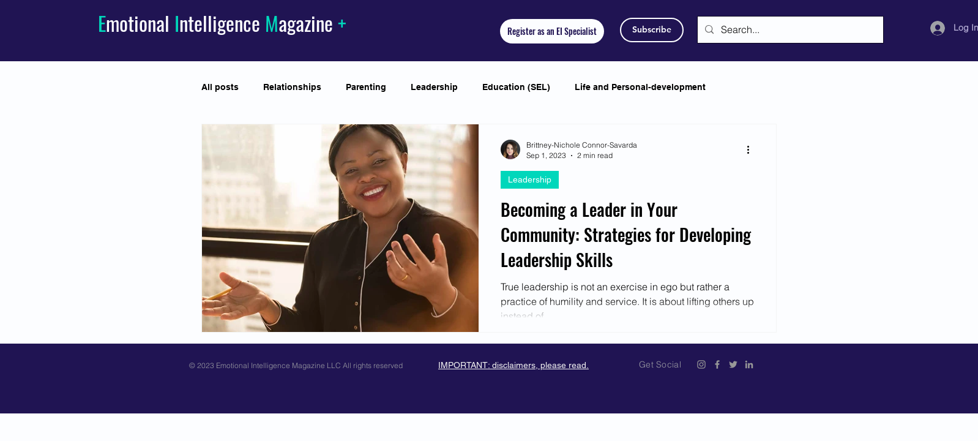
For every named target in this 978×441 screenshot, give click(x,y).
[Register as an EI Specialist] (552, 31)
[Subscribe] (652, 30)
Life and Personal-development (640, 87)
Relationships (292, 87)
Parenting (366, 87)
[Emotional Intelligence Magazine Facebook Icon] (717, 364)
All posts (220, 87)
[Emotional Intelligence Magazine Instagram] (701, 364)
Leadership (434, 87)
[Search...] (789, 30)
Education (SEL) (516, 87)
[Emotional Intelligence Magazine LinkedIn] (749, 364)
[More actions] (752, 149)
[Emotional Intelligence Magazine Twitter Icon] (733, 364)
